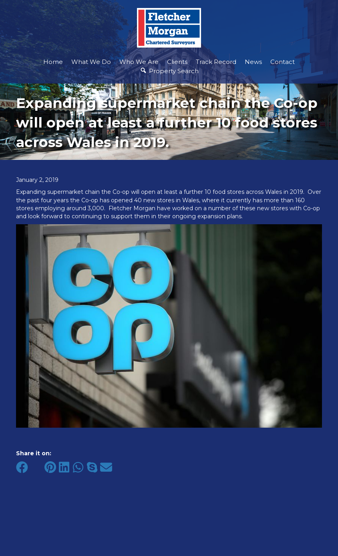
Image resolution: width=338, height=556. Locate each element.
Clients (177, 62)
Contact (282, 62)
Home (53, 62)
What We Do (91, 62)
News (253, 62)
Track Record (216, 62)
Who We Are (139, 62)
